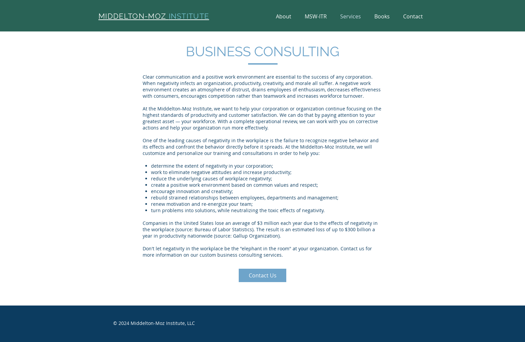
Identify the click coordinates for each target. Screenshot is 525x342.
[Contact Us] (262, 275)
